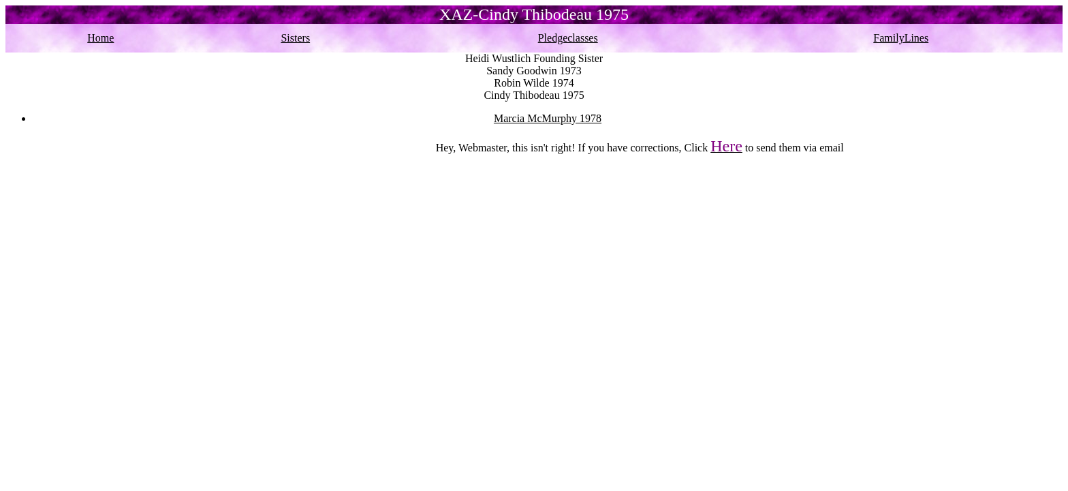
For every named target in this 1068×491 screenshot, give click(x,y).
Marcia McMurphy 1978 (547, 118)
